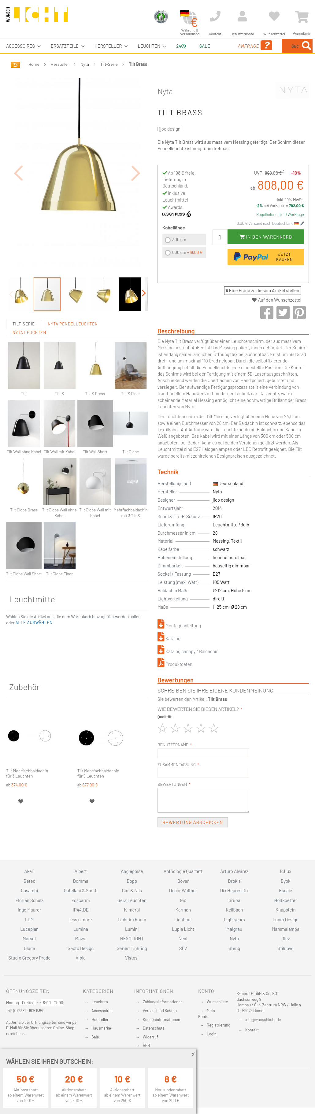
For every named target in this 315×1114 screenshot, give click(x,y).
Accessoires (101, 1010)
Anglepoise (132, 871)
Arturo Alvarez (234, 871)
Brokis (234, 881)
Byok (286, 881)
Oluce (29, 948)
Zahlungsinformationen (163, 1001)
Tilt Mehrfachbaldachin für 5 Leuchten (98, 787)
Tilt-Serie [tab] (24, 338)
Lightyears (234, 919)
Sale (95, 1036)
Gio (183, 900)
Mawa (80, 938)
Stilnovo (286, 948)
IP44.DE (81, 909)
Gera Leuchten (131, 900)
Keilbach (234, 909)
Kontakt (252, 1029)
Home (33, 78)
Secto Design (81, 948)
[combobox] (282, 53)
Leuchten (99, 1001)
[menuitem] (21, 46)
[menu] (157, 53)
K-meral (132, 909)
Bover (183, 881)
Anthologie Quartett (183, 871)
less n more (80, 919)
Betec (29, 881)
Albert (81, 871)
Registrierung (218, 1025)
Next (183, 938)
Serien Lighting (132, 948)
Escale (285, 890)
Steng (234, 948)
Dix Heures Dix (234, 890)
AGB (146, 1045)
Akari (29, 871)
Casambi (29, 890)
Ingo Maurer (29, 909)
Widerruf (150, 1036)
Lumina (80, 929)
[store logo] (37, 17)
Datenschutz (154, 1028)
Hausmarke (101, 1028)
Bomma (80, 881)
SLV (183, 948)
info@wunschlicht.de (263, 1019)
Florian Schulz (29, 900)
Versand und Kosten (160, 1010)
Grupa (234, 900)
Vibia (81, 957)
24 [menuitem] (178, 53)
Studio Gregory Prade (29, 957)
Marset (29, 938)
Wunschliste (217, 1001)
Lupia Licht (183, 929)
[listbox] (184, 261)
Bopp (132, 881)
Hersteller (60, 78)
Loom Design (285, 919)
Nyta (84, 78)
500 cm (187, 266)
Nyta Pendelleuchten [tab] (73, 338)
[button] (18, 187)
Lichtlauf (183, 919)
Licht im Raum (132, 919)
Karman (183, 909)
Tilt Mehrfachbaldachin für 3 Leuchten (27, 787)
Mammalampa (285, 929)
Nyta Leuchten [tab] (29, 346)
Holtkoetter (285, 900)
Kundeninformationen (161, 1019)
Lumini (132, 929)
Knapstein (286, 909)
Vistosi (132, 957)
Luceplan (29, 929)
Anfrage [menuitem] (229, 54)
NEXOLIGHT (132, 938)
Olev (285, 938)
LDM (29, 919)
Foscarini (81, 900)
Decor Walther (183, 890)
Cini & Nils (132, 890)
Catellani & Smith (81, 890)
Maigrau (234, 929)
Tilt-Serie (109, 78)
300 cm (179, 253)
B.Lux (285, 871)
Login (212, 1033)
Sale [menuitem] (200, 46)
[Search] (256, 74)
